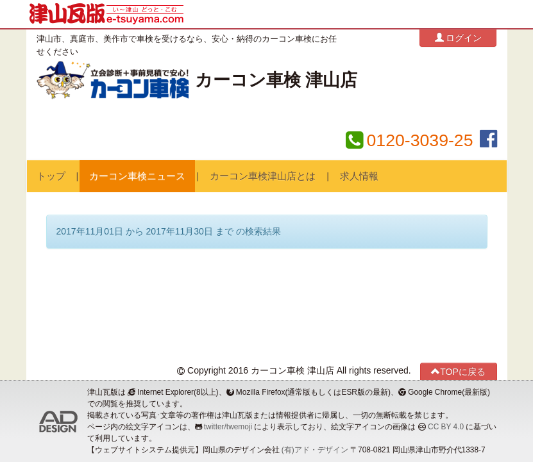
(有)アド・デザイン (315, 449)
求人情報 (359, 176)
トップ (51, 176)
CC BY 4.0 (446, 426)
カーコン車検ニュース (137, 176)
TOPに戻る (458, 371)
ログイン (458, 37)
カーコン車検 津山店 (276, 80)
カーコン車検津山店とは (263, 176)
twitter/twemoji (228, 426)
